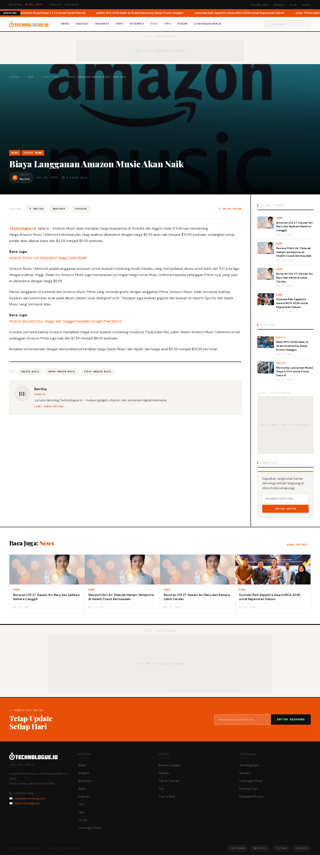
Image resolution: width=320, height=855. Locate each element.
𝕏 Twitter (36, 209)
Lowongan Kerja (207, 24)
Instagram (237, 848)
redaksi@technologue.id (29, 798)
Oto (154, 24)
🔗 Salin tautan (229, 209)
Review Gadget (169, 765)
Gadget (82, 24)
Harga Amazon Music (61, 371)
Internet (137, 24)
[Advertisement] (160, 114)
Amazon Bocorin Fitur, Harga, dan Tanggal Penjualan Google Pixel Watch (65, 321)
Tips (167, 24)
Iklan (293, 5)
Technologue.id (22, 228)
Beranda (14, 77)
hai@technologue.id (26, 803)
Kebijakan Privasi (251, 796)
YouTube (281, 848)
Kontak (306, 5)
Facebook (81, 209)
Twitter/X (260, 848)
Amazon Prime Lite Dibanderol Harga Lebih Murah (48, 258)
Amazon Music (30, 371)
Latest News (50, 77)
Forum (182, 24)
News (65, 24)
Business (102, 24)
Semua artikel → (299, 544)
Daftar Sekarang (291, 719)
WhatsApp (59, 209)
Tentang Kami (259, 5)
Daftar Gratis (285, 508)
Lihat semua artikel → (50, 406)
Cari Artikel (167, 796)
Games (164, 773)
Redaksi (279, 5)
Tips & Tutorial (169, 781)
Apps (120, 24)
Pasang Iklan (248, 789)
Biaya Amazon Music (97, 371)
